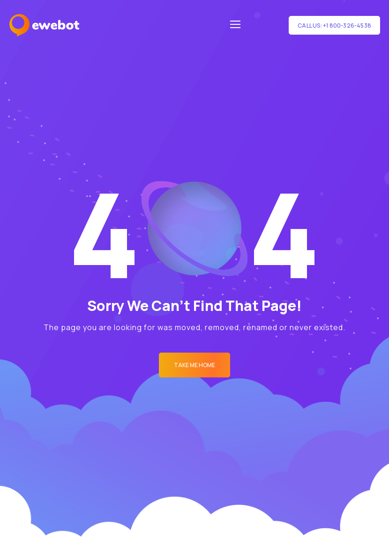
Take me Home (194, 365)
